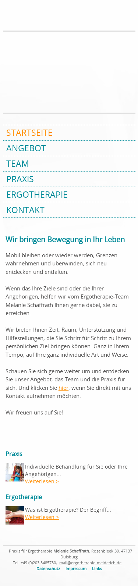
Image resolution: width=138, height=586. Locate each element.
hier (63, 387)
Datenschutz (48, 568)
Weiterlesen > (42, 481)
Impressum (76, 568)
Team (17, 163)
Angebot (26, 148)
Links (97, 568)
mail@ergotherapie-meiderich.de (90, 562)
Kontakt (25, 210)
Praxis (20, 179)
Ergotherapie (37, 194)
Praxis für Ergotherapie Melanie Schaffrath (30, 16)
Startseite (29, 132)
